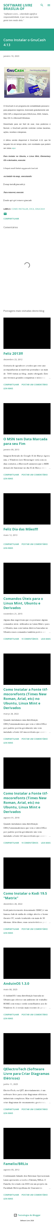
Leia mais (8, 388)
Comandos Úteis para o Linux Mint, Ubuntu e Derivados (23, 603)
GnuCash (40, 209)
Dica (31, 209)
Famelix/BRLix (15, 1163)
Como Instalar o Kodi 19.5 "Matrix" (25, 895)
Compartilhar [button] (11, 218)
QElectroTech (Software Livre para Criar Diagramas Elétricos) (26, 1073)
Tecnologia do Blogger (27, 1215)
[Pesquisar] (42, 5)
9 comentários (30, 638)
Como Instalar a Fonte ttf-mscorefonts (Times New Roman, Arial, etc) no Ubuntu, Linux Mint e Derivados (25, 698)
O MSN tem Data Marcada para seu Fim (25, 441)
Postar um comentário (35, 384)
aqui (14, 148)
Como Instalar (20, 209)
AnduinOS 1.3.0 (16, 983)
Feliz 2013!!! (13, 353)
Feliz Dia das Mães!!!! (20, 529)
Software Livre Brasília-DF (17, 7)
